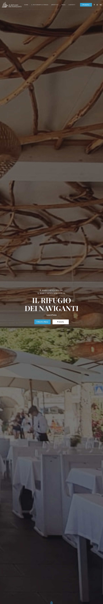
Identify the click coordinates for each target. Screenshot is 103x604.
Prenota (86, 5)
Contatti (72, 4)
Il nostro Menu (42, 322)
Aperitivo (55, 4)
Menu (64, 4)
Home (26, 4)
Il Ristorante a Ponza (39, 4)
